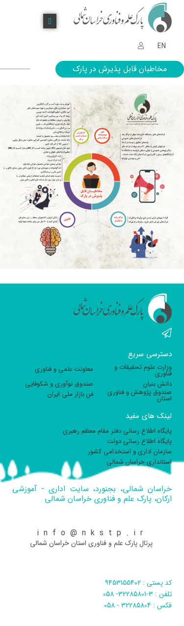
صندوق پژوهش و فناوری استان (139, 395)
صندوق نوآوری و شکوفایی (59, 384)
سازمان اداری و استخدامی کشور (130, 451)
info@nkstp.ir (92, 533)
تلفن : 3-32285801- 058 (137, 594)
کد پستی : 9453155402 (138, 582)
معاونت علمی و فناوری (64, 369)
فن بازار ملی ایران (70, 394)
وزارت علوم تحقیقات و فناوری (143, 370)
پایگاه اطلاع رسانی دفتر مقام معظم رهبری (117, 431)
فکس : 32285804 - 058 (138, 605)
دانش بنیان (157, 384)
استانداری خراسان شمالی (139, 462)
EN (162, 46)
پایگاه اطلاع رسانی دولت (139, 441)
